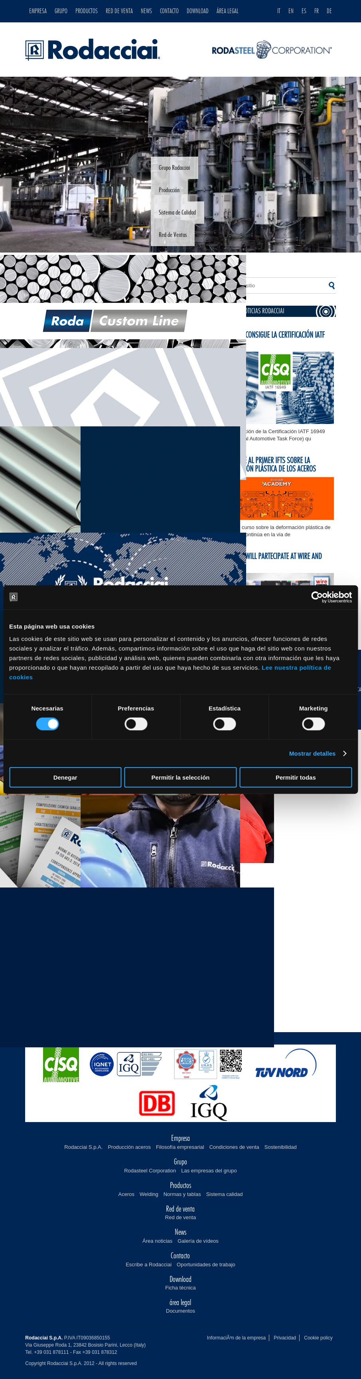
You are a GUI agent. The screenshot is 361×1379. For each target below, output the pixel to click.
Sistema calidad (224, 1194)
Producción (169, 190)
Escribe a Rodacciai (149, 1265)
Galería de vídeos (198, 1241)
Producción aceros (129, 1147)
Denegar (65, 777)
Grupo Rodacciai (174, 168)
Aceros (126, 1194)
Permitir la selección (181, 777)
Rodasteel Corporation (150, 1171)
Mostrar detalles (312, 753)
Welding (149, 1194)
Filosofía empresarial (180, 1147)
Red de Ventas (173, 235)
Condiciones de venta (234, 1147)
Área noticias (157, 1241)
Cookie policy (318, 1338)
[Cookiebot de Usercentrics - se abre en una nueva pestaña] (317, 597)
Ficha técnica (180, 1288)
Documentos (180, 1311)
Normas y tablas (182, 1194)
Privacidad (285, 1338)
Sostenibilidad (280, 1147)
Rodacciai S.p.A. (83, 1147)
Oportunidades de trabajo (206, 1265)
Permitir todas (296, 777)
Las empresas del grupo (209, 1171)
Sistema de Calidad (177, 212)
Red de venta (180, 1217)
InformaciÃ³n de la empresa (236, 1338)
